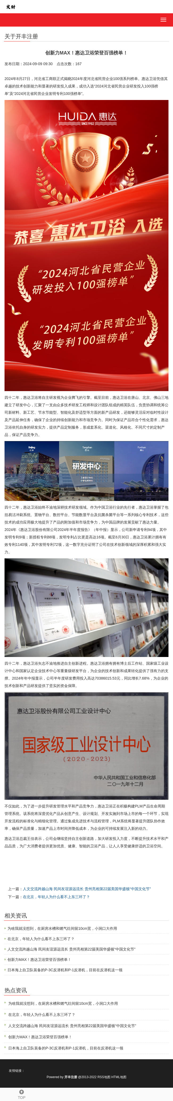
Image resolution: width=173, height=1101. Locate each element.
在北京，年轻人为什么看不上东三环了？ (56, 897)
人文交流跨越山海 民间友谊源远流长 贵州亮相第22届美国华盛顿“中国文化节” (87, 889)
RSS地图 (103, 1077)
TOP (21, 1094)
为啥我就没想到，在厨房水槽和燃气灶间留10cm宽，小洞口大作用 (62, 928)
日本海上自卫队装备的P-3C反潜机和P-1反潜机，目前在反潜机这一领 (64, 970)
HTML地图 (118, 1077)
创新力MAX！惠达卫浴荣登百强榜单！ (39, 959)
